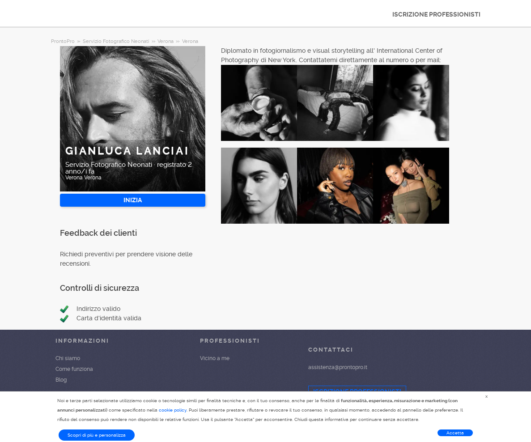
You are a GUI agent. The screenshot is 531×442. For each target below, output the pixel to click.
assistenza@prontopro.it (337, 367)
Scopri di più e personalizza (97, 435)
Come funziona (74, 369)
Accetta (455, 432)
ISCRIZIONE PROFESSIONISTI (436, 14)
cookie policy (173, 410)
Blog (61, 380)
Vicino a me (214, 358)
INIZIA (132, 200)
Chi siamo (67, 358)
